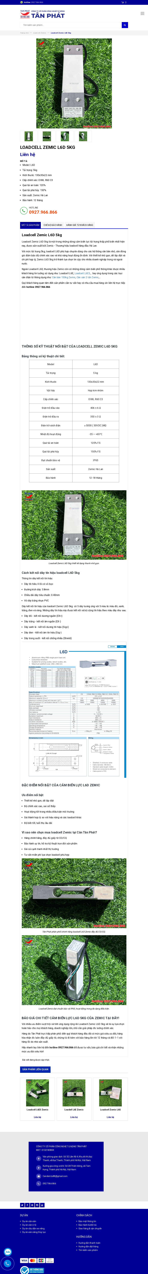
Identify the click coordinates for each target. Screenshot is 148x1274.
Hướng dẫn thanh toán (89, 1233)
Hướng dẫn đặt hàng (89, 1237)
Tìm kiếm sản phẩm (88, 1240)
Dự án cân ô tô (29, 1215)
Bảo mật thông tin (87, 1212)
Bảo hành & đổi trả (88, 1215)
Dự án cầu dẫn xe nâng (33, 1219)
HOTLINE (43, 210)
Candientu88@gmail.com (55, 1171)
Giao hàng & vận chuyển (90, 1219)
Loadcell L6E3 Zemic (37, 1109)
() (126, 2)
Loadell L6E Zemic (74, 1109)
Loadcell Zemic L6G (110, 1109)
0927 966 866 (37, 2)
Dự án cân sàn (29, 1212)
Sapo (94, 1271)
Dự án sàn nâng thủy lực (34, 1222)
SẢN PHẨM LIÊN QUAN (35, 1069)
